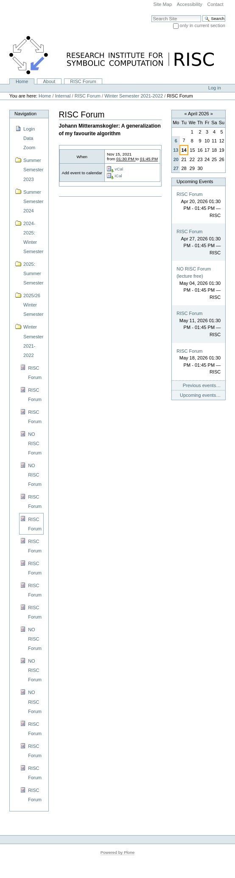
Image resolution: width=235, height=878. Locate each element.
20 (176, 159)
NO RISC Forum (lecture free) (193, 272)
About (49, 81)
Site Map (162, 4)
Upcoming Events (194, 181)
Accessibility (189, 4)
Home (22, 81)
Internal (63, 95)
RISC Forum (83, 81)
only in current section (202, 25)
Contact (215, 4)
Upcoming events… (200, 395)
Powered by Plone (118, 852)
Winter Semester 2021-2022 (133, 95)
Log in (214, 87)
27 (176, 168)
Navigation (25, 113)
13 (175, 150)
